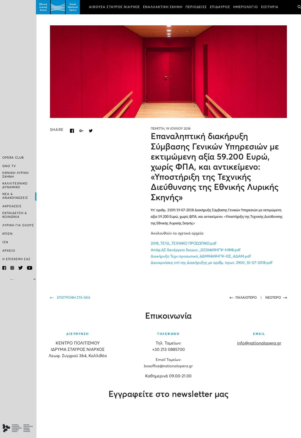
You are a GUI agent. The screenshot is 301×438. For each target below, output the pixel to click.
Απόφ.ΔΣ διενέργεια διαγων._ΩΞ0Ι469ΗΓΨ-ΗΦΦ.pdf (196, 250)
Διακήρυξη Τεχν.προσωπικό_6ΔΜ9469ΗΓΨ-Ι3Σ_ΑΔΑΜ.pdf (201, 256)
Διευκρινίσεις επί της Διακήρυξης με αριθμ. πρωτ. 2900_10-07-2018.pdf (212, 262)
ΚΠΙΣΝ (7, 233)
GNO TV (9, 166)
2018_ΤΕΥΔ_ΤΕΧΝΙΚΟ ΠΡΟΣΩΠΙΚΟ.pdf (183, 243)
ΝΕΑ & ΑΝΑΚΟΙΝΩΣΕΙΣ (15, 196)
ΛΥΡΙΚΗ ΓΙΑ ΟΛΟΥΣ (18, 225)
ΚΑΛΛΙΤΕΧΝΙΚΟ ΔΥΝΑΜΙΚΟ (15, 185)
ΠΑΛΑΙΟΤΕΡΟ (246, 297)
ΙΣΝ (5, 242)
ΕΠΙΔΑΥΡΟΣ (220, 7)
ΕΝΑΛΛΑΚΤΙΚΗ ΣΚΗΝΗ (163, 7)
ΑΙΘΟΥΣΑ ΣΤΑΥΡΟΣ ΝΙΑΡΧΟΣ (114, 7)
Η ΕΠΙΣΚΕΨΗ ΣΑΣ (16, 259)
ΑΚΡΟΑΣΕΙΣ (12, 206)
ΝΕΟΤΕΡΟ (273, 297)
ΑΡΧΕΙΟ (8, 250)
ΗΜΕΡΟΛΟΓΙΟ (246, 7)
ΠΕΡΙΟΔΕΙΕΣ (196, 7)
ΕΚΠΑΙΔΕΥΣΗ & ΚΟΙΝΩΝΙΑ (14, 215)
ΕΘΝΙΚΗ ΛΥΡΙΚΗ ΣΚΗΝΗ (15, 175)
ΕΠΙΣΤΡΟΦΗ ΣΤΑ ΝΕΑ (74, 297)
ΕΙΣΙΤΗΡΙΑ (270, 7)
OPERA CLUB (13, 157)
